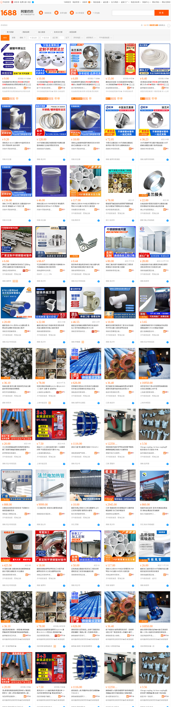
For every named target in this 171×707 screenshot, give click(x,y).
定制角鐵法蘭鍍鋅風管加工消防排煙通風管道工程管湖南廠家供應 (85, 570)
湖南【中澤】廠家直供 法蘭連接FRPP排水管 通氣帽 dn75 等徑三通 (16, 205)
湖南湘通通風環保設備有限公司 (44, 331)
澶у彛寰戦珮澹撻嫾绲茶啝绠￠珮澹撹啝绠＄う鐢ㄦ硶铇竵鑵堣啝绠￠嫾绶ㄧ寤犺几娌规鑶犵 (16, 691)
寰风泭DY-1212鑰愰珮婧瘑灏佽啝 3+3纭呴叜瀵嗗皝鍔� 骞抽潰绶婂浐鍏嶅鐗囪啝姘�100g (51, 691)
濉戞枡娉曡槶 (145, 91)
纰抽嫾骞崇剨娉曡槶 (10, 91)
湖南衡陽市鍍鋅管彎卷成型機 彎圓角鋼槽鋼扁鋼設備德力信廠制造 (120, 448)
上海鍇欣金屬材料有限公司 (44, 392)
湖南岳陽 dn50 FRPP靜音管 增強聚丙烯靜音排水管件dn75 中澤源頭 (50, 205)
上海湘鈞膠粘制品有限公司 (44, 453)
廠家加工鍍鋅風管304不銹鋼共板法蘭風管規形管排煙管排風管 (154, 570)
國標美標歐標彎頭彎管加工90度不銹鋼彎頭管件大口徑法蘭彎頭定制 (50, 570)
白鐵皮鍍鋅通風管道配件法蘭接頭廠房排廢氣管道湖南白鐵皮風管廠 (154, 205)
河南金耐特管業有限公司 (113, 575)
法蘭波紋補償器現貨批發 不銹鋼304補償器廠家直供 (15, 509)
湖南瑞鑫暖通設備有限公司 (148, 270)
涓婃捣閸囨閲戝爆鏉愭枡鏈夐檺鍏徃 (44, 636)
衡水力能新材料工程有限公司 (148, 514)
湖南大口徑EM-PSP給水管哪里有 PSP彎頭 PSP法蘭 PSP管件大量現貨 (85, 205)
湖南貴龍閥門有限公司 (79, 453)
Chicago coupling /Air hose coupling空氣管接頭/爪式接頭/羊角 (153, 448)
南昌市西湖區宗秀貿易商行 (113, 392)
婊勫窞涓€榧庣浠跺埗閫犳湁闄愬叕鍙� (10, 88)
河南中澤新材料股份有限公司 (10, 149)
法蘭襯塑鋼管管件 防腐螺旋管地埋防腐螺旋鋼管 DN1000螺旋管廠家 (154, 326)
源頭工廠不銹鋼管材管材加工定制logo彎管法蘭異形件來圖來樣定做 (16, 266)
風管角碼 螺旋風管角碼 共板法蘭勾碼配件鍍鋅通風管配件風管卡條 (85, 266)
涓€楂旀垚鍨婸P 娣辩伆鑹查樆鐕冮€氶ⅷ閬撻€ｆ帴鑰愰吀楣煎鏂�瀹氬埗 (154, 83)
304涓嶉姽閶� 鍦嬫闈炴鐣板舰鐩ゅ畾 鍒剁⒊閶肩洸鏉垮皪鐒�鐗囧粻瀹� (51, 83)
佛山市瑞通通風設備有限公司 (148, 210)
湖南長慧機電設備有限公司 (113, 331)
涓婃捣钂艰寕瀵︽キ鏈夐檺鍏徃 (148, 636)
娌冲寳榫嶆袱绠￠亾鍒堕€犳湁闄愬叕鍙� (79, 88)
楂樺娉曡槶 (86, 91)
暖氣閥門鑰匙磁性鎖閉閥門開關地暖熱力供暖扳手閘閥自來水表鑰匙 (119, 205)
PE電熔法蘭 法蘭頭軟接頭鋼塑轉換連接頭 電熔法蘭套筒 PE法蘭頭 (16, 570)
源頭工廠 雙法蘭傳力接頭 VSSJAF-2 (84, 447)
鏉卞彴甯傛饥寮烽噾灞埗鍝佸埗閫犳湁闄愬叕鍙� (44, 88)
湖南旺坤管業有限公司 (113, 149)
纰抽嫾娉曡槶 (76, 91)
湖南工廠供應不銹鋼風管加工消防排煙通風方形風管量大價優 (119, 266)
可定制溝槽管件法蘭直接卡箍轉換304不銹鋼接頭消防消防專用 (51, 266)
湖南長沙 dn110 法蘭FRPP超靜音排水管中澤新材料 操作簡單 (16, 144)
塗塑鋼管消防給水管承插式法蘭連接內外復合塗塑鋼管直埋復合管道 (85, 387)
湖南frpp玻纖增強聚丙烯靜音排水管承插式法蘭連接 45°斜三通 (85, 144)
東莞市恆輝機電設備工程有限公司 (10, 392)
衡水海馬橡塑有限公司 (79, 514)
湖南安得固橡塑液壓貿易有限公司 (10, 331)
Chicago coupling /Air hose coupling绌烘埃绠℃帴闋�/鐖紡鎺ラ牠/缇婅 (153, 691)
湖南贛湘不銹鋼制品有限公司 (44, 149)
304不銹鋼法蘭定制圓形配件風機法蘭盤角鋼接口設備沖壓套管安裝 (51, 144)
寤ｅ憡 (28, 85)
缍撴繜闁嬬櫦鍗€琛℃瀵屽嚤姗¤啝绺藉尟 (10, 696)
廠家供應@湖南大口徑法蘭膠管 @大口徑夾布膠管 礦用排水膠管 (85, 509)
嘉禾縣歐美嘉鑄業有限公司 (148, 453)
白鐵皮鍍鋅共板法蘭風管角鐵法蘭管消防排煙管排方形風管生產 (154, 266)
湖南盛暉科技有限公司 (44, 270)
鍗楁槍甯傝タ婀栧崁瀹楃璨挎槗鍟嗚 (113, 636)
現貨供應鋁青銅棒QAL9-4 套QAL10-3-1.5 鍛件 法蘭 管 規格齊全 (51, 387)
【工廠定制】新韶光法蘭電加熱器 (49, 508)
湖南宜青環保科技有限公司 (79, 331)
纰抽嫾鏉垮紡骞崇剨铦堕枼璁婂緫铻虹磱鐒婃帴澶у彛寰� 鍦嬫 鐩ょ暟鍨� (16, 83)
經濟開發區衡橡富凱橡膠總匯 (10, 453)
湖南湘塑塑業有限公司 (10, 575)
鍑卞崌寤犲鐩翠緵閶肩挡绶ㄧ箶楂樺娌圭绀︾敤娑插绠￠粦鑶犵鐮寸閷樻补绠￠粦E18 (120, 631)
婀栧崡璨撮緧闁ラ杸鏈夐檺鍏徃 (79, 696)
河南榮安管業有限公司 (79, 210)
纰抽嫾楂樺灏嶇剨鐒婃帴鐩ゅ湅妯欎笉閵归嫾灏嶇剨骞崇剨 (85, 83)
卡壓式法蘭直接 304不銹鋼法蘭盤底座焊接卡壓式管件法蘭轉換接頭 (119, 144)
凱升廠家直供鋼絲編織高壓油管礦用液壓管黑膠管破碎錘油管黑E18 (119, 387)
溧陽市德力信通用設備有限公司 (113, 453)
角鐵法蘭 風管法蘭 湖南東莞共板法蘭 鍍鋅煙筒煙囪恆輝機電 (16, 387)
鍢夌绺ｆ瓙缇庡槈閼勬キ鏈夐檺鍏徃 (148, 696)
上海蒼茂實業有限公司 (148, 392)
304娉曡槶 (127, 91)
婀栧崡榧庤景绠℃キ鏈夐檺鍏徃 (79, 636)
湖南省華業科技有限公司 (79, 270)
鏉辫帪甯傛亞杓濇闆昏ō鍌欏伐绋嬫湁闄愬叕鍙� (10, 636)
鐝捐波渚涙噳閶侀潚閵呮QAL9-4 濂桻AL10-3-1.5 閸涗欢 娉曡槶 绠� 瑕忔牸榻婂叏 (50, 631)
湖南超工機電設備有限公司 (10, 514)
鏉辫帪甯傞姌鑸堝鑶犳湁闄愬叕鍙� (148, 88)
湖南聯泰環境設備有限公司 (113, 270)
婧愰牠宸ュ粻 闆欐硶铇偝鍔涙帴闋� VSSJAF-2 (85, 691)
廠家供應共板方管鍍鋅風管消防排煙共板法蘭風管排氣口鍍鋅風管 (50, 326)
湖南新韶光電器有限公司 (44, 514)
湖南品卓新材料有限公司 (10, 270)
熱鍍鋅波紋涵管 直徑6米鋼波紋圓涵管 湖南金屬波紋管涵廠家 (153, 509)
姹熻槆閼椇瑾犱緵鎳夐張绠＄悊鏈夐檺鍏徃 (113, 88)
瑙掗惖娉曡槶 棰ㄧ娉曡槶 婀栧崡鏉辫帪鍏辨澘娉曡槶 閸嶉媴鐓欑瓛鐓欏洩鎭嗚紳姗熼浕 (16, 631)
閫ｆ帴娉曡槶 (156, 91)
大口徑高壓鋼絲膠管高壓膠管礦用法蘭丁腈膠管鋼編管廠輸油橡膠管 (16, 448)
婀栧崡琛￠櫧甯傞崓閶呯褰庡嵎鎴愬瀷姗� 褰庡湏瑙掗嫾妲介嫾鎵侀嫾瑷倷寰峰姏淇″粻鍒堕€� (120, 691)
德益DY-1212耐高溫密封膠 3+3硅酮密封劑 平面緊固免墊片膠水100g (51, 448)
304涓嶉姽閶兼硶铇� (45, 91)
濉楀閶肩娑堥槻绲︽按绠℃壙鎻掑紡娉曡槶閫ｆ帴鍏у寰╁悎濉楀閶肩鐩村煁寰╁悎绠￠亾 (85, 631)
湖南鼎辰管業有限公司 (79, 392)
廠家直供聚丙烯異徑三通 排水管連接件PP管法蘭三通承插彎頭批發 (120, 326)
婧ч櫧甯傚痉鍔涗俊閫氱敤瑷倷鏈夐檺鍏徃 (113, 696)
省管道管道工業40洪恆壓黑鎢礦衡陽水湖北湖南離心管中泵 (154, 387)
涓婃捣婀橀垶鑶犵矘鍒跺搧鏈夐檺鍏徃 (44, 696)
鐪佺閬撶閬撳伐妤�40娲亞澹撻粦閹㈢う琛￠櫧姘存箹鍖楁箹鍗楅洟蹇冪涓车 (154, 631)
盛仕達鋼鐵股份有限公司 (148, 331)
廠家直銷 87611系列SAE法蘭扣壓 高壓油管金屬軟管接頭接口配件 (15, 326)
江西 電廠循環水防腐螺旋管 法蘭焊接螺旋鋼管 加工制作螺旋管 (120, 509)
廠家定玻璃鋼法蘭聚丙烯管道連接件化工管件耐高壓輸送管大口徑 (85, 326)
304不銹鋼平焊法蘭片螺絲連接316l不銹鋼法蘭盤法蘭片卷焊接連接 (154, 144)
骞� (28, 88)
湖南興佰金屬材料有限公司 (113, 514)
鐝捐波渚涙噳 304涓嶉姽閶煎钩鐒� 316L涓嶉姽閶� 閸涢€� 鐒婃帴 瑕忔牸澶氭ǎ (120, 83)
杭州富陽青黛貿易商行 (113, 210)
